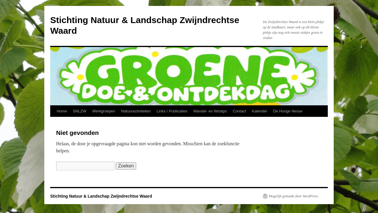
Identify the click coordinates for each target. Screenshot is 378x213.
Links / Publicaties (172, 111)
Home (62, 111)
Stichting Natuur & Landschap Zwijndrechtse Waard (101, 196)
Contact (239, 111)
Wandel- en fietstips (210, 111)
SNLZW (80, 111)
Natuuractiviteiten (136, 111)
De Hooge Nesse (287, 111)
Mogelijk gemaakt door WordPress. (294, 196)
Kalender (259, 111)
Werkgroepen (103, 111)
